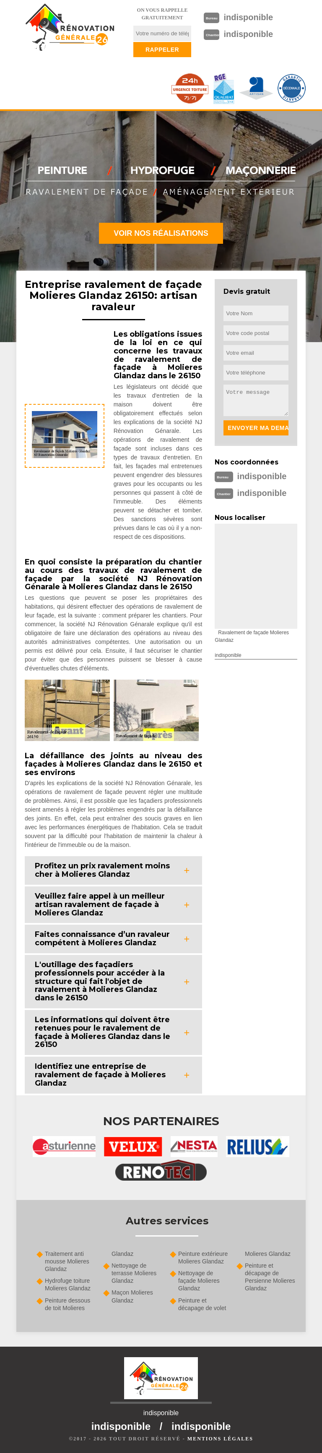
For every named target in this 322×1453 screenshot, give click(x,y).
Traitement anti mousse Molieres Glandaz (67, 1261)
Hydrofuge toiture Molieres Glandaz (68, 1284)
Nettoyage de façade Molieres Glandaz (199, 1281)
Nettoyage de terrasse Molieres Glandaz (134, 1273)
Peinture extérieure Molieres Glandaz (203, 1257)
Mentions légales (220, 1439)
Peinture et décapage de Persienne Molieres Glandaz (270, 1277)
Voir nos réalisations (161, 233)
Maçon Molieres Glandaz (132, 1296)
